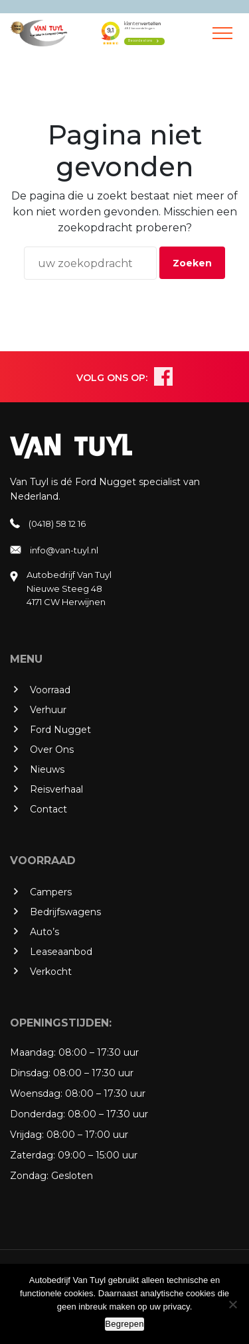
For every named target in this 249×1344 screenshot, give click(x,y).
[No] (232, 1304)
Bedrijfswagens (65, 912)
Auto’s (44, 932)
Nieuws (47, 769)
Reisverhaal (56, 789)
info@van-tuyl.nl (64, 550)
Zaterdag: (32, 1155)
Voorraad (50, 690)
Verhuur (48, 710)
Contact (48, 809)
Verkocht (51, 972)
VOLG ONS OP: (111, 378)
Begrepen (124, 1324)
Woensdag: (36, 1093)
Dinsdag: (30, 1073)
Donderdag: (37, 1114)
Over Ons (52, 750)
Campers (51, 892)
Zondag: (29, 1176)
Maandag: (33, 1052)
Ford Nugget (60, 730)
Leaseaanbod (61, 952)
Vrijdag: (27, 1135)
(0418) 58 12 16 (57, 523)
